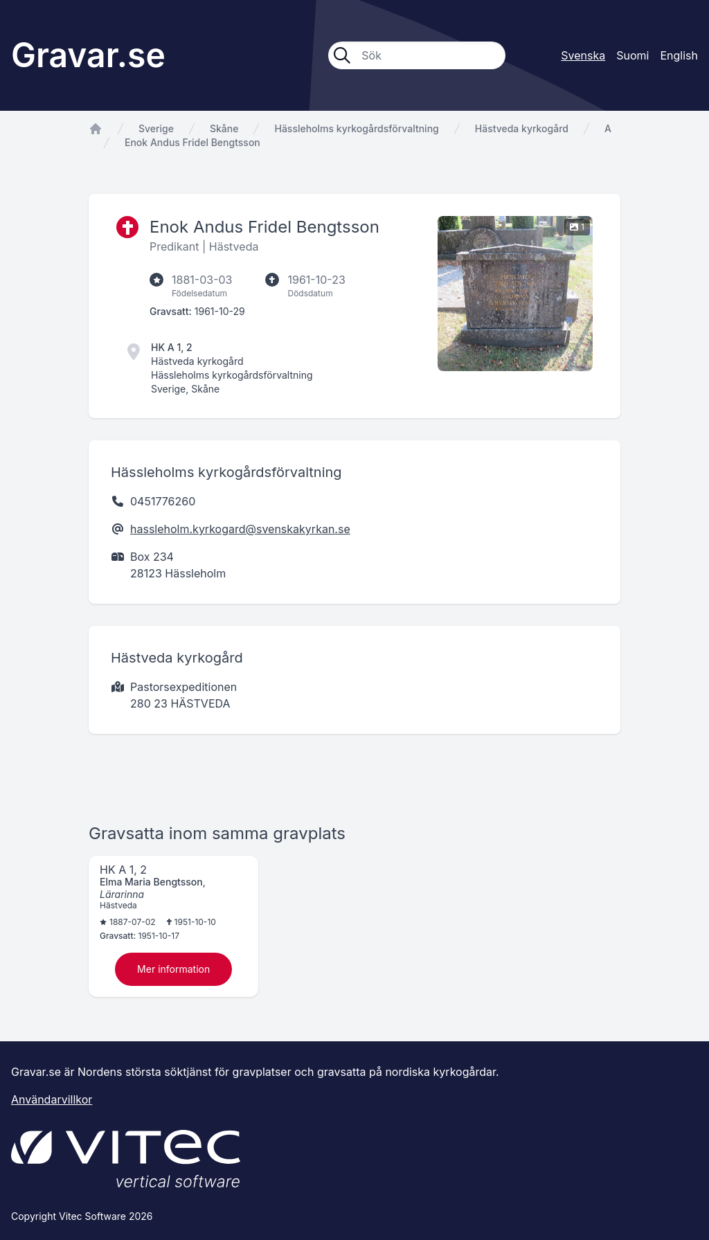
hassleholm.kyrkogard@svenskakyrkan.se (240, 529)
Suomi (632, 55)
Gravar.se (88, 55)
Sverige (156, 128)
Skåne (224, 128)
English (679, 55)
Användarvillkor (51, 1099)
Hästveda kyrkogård (521, 128)
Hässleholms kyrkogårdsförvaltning (356, 128)
